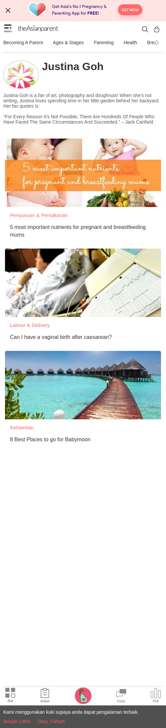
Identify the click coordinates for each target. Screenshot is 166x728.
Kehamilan (22, 427)
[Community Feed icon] (121, 696)
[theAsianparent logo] (38, 29)
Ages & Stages (68, 42)
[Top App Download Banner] (83, 10)
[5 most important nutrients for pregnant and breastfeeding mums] (83, 173)
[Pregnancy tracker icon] (83, 695)
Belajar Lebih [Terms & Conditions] (17, 721)
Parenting (104, 42)
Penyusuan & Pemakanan (39, 215)
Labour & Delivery (30, 325)
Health (130, 42)
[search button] (145, 29)
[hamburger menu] (8, 29)
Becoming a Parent (23, 42)
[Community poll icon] (155, 696)
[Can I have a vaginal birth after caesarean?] (83, 283)
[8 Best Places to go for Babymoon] (83, 385)
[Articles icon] (45, 696)
